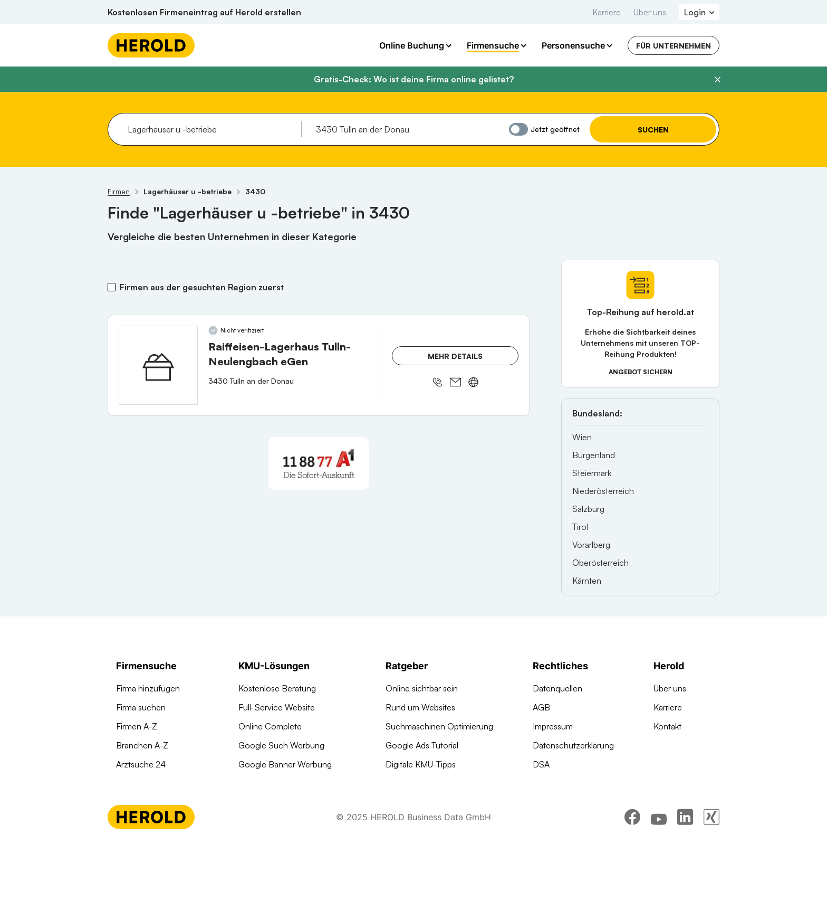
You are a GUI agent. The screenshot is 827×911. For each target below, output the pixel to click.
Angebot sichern (640, 372)
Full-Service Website (276, 707)
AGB (541, 707)
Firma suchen (141, 707)
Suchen (653, 129)
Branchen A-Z (142, 745)
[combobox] (211, 129)
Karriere (606, 12)
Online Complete (270, 726)
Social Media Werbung (280, 783)
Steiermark (591, 473)
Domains (254, 821)
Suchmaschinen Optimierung (292, 802)
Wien (582, 437)
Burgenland (593, 455)
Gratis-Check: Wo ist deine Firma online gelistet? (414, 79)
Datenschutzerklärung (573, 745)
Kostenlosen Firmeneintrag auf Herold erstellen (204, 12)
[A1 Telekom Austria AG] (318, 463)
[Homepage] (151, 45)
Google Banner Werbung (285, 764)
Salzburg (588, 509)
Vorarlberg (591, 544)
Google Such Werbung (281, 745)
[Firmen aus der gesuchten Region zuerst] (112, 287)
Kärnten (586, 580)
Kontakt (667, 726)
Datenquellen (557, 688)
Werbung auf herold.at (157, 783)
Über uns (649, 12)
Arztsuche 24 (141, 764)
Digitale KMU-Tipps (421, 764)
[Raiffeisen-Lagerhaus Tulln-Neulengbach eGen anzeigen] (158, 365)
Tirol (580, 526)
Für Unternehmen (673, 45)
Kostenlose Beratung (277, 688)
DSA (541, 764)
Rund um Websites (420, 707)
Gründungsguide (416, 802)
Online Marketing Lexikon (432, 783)
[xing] (711, 881)
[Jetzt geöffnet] (518, 129)
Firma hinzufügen (148, 688)
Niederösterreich (603, 491)
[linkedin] (685, 881)
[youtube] (659, 881)
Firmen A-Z (136, 726)
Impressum (553, 726)
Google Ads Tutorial (422, 745)
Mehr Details (455, 356)
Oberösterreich (600, 562)
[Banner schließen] (717, 79)
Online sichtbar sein (422, 688)
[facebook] (632, 881)
